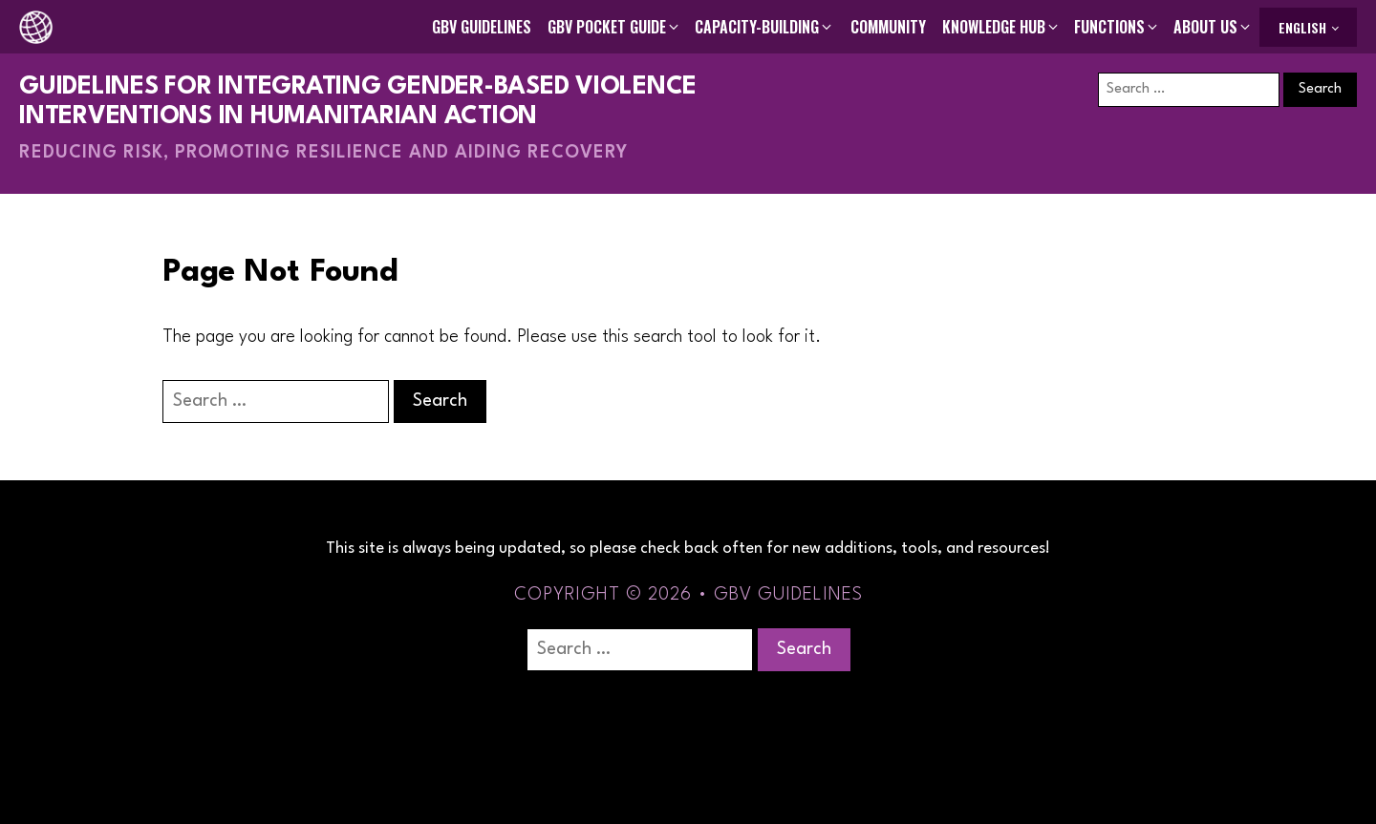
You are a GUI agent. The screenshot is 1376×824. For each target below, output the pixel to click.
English (1302, 27)
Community (888, 26)
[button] (614, 27)
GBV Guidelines (481, 26)
